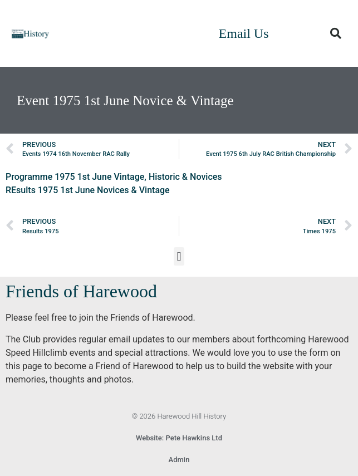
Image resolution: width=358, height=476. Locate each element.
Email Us (244, 33)
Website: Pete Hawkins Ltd (179, 438)
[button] (336, 33)
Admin (179, 459)
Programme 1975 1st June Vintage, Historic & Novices (114, 176)
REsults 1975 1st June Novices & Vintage (88, 190)
